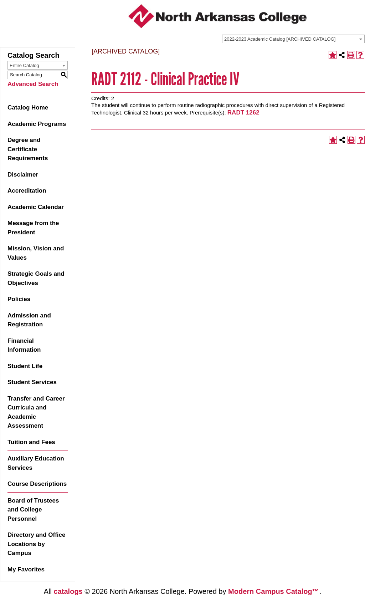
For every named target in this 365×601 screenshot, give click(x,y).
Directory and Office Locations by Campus (36, 543)
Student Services (32, 382)
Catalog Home (27, 107)
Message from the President (33, 228)
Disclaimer (22, 174)
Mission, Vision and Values (35, 253)
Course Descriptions (37, 483)
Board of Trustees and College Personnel (33, 509)
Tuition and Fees (31, 442)
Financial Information (24, 345)
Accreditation (26, 190)
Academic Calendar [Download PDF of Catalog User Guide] (35, 207)
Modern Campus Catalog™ (273, 591)
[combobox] (293, 39)
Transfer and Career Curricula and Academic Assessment (36, 412)
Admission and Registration (29, 320)
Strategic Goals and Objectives (36, 278)
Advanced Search (32, 84)
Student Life (24, 366)
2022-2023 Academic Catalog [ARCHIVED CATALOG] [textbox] (279, 39)
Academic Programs (36, 124)
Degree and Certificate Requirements (27, 149)
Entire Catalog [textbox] (24, 65)
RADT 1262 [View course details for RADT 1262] (243, 112)
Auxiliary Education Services (35, 463)
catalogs (68, 591)
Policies (18, 299)
